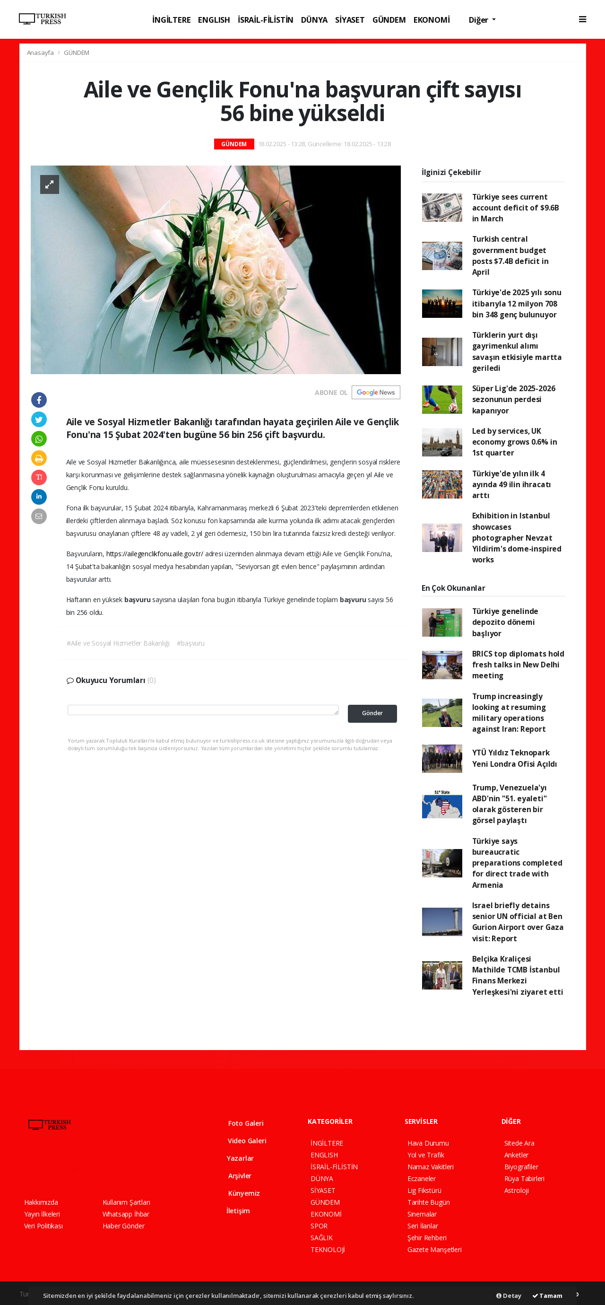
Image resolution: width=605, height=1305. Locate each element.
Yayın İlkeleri (42, 1213)
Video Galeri (240, 1140)
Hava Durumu (428, 1143)
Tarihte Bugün (428, 1202)
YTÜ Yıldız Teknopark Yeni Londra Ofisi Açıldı (514, 758)
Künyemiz (237, 1193)
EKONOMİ (432, 19)
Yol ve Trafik (425, 1154)
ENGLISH (214, 19)
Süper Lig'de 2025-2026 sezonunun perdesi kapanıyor (513, 399)
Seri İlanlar (422, 1225)
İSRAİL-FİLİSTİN (266, 19)
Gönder (372, 713)
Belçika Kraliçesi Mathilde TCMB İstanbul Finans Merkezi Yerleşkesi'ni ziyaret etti (517, 975)
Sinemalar (422, 1213)
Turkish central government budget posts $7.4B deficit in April (510, 255)
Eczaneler (421, 1178)
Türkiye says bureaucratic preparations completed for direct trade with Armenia (517, 863)
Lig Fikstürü (424, 1190)
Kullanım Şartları (126, 1202)
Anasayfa (41, 52)
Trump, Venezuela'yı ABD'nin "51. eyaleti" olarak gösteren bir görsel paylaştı (509, 804)
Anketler (516, 1154)
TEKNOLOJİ (328, 1249)
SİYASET (350, 19)
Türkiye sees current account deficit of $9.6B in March (515, 208)
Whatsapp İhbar (126, 1213)
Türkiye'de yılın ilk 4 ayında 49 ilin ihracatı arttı (512, 484)
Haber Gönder (124, 1225)
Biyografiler (521, 1166)
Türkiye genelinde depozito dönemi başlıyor (505, 622)
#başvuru (190, 643)
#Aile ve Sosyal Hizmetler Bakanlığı (118, 643)
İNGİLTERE (171, 19)
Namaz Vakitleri (430, 1166)
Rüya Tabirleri (524, 1178)
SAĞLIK (322, 1237)
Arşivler (233, 1175)
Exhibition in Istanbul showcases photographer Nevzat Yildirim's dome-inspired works (517, 537)
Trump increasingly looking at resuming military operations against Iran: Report (509, 713)
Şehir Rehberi (427, 1237)
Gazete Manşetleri (434, 1249)
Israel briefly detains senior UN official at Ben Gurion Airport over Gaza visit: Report (518, 922)
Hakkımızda (41, 1202)
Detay (508, 1295)
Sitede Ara (519, 1143)
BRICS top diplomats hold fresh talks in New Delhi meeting (518, 664)
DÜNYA (314, 19)
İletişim (232, 1210)
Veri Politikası (43, 1225)
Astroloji (516, 1190)
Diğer (479, 19)
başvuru (138, 599)
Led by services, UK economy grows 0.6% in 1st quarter (514, 442)
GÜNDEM (389, 19)
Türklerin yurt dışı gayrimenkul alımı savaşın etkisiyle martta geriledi (517, 351)
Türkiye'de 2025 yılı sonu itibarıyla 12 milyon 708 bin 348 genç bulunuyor (517, 303)
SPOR (319, 1225)
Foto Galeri (239, 1123)
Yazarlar (234, 1158)
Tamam (547, 1295)
